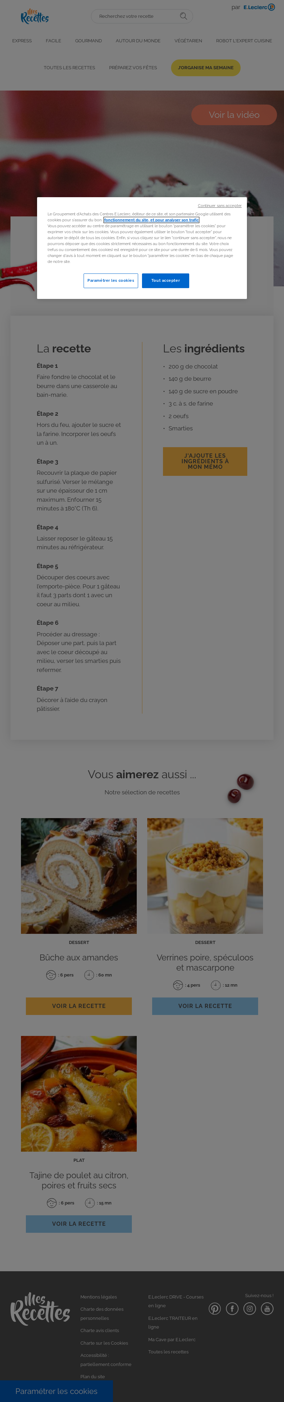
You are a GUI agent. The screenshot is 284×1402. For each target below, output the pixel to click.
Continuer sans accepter (220, 205)
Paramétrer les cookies (110, 280)
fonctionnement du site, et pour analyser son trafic (151, 219)
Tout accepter (165, 280)
